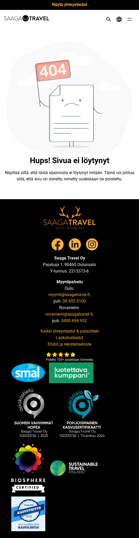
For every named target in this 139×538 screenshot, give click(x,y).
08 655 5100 (74, 301)
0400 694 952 (74, 320)
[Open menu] (129, 19)
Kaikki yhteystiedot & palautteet (70, 331)
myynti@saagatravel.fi (69, 294)
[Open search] (108, 19)
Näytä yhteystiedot (69, 4)
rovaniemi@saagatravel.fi (69, 314)
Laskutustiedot (69, 337)
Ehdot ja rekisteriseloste (69, 344)
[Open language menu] (119, 19)
